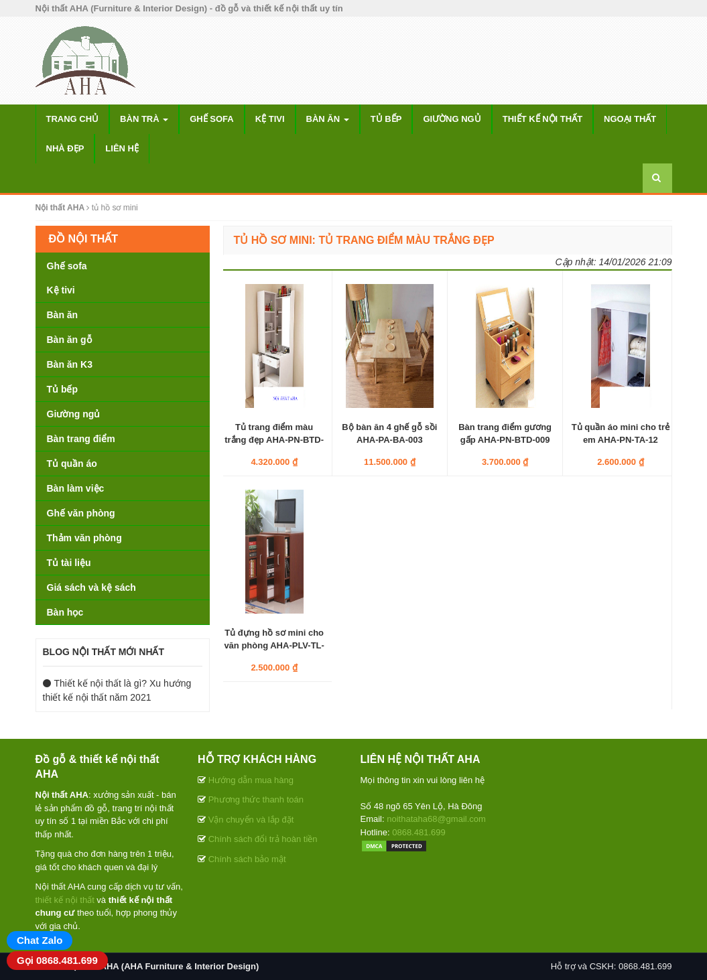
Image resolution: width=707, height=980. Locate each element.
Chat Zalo (39, 940)
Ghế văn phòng (81, 513)
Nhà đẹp (65, 148)
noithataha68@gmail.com (436, 819)
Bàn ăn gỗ (69, 339)
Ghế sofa (212, 119)
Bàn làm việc (76, 488)
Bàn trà (144, 119)
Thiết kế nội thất (542, 119)
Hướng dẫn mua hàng (251, 780)
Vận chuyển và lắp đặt (251, 820)
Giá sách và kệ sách (91, 587)
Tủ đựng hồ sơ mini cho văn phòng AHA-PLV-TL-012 (274, 645)
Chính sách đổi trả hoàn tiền (263, 839)
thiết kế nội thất (65, 900)
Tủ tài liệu (69, 562)
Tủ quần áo (72, 463)
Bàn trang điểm (81, 438)
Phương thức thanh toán (256, 799)
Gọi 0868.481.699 (57, 960)
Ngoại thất (630, 119)
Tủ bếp (386, 119)
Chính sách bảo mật (247, 859)
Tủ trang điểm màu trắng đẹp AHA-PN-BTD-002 (274, 439)
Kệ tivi (270, 119)
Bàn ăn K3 (69, 364)
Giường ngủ (451, 119)
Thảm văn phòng (84, 538)
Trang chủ (72, 119)
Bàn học (65, 612)
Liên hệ (122, 148)
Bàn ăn (327, 119)
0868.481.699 (419, 832)
